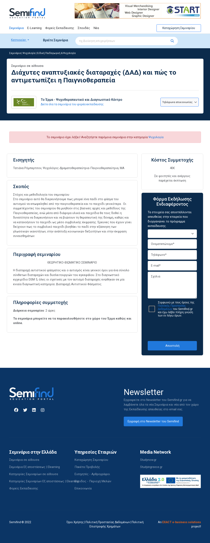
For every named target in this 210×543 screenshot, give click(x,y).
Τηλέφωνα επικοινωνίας (179, 102)
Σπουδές (84, 28)
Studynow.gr (148, 460)
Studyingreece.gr (151, 467)
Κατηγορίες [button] (19, 40)
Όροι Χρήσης (75, 522)
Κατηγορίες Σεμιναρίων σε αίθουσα (33, 474)
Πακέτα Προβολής (87, 467)
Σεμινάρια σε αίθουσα (24, 460)
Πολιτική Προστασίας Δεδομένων (108, 522)
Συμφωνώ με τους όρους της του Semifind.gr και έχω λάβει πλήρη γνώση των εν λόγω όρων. (176, 309)
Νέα (96, 28)
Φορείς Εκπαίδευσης (59, 28)
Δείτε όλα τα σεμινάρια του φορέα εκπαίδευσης (72, 104)
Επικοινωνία (83, 488)
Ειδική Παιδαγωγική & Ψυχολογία (56, 53)
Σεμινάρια (16, 28)
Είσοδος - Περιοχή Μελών (93, 481)
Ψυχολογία (29, 53)
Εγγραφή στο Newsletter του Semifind (153, 421)
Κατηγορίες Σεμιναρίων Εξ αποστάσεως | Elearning (44, 481)
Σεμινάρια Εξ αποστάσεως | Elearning (34, 467)
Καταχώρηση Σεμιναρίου (178, 28)
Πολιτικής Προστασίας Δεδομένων (172, 307)
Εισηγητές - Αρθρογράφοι (92, 474)
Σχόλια (172, 285)
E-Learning (34, 28)
